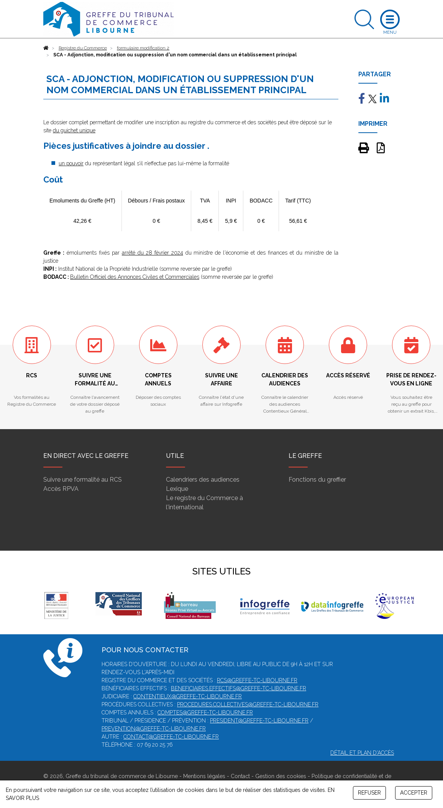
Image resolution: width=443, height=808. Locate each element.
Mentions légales (204, 776)
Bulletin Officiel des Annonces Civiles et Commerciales (134, 277)
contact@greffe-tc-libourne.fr (171, 737)
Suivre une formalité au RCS (82, 479)
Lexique (177, 488)
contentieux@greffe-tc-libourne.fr (187, 696)
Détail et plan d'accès (362, 753)
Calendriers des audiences (203, 479)
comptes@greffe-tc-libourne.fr (205, 712)
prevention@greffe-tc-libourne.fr (154, 729)
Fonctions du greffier (317, 479)
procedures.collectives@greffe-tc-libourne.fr (247, 704)
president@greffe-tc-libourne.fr (259, 720)
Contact (240, 776)
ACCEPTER (413, 793)
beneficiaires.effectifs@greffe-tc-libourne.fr (238, 688)
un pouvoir (71, 163)
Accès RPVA (61, 488)
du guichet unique (74, 130)
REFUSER (369, 793)
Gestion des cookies (280, 776)
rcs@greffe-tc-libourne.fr (257, 680)
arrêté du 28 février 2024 (152, 253)
